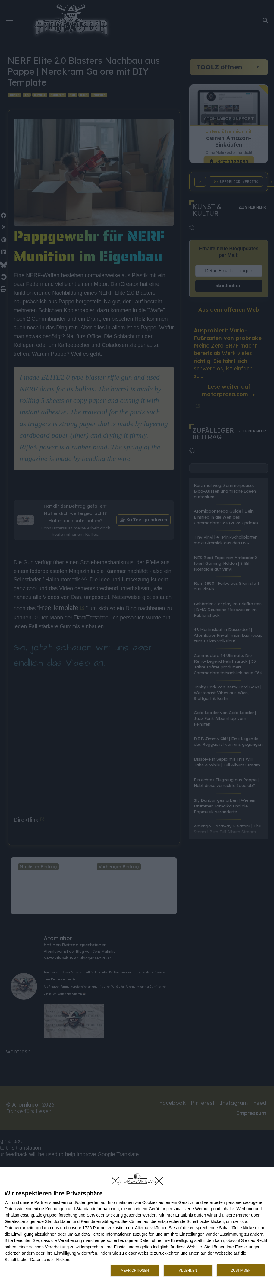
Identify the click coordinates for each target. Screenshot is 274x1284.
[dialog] (137, 1225)
